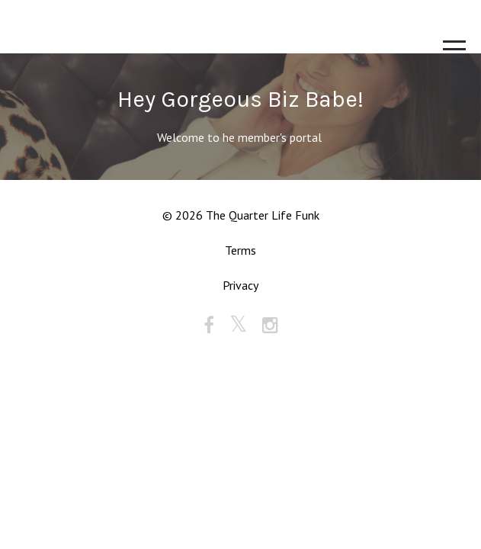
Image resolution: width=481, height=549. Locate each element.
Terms (240, 250)
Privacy (240, 285)
